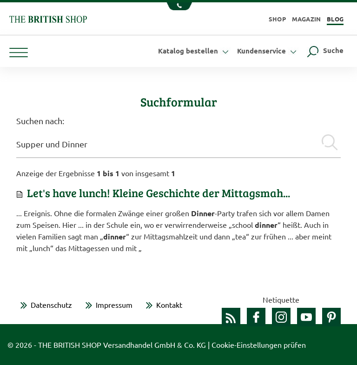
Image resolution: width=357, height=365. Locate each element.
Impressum (114, 304)
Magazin (306, 19)
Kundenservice (268, 50)
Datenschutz (51, 304)
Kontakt (169, 304)
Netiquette (281, 299)
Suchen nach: (40, 121)
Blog (335, 19)
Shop (277, 19)
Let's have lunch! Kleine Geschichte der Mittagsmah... (158, 192)
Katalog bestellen (194, 50)
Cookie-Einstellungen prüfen (259, 344)
